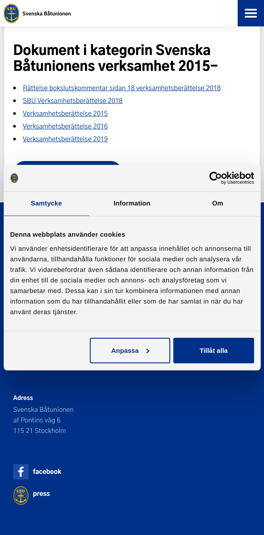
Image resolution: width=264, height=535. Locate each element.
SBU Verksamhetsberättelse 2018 (73, 100)
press (41, 493)
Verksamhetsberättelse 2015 (65, 113)
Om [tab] (217, 203)
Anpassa (130, 350)
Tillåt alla (213, 350)
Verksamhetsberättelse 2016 (65, 126)
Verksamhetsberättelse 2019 (65, 138)
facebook (47, 471)
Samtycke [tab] (46, 203)
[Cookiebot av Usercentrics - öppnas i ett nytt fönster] (215, 178)
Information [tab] (132, 203)
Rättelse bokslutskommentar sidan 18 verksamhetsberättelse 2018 (122, 87)
